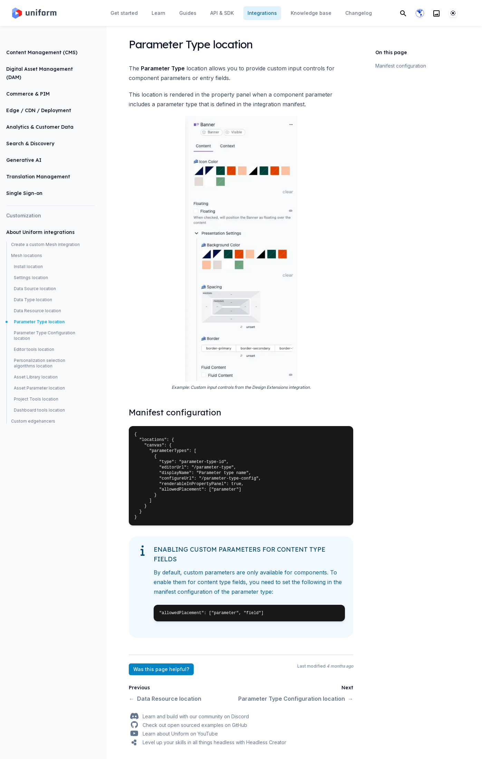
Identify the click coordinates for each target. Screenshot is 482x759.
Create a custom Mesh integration (45, 244)
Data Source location (35, 288)
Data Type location (33, 299)
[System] (453, 13)
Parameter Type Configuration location (44, 335)
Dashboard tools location (39, 410)
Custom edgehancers (33, 421)
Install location (28, 266)
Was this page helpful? (161, 669)
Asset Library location (36, 376)
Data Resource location (37, 310)
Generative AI (23, 160)
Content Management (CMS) (41, 52)
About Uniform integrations (40, 232)
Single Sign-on (24, 193)
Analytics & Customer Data (40, 127)
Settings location (31, 277)
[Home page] (34, 13)
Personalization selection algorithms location (39, 363)
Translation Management (38, 177)
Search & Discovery (30, 143)
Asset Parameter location (39, 388)
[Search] (403, 13)
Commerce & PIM (28, 94)
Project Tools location (36, 399)
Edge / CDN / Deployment (38, 110)
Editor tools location (34, 349)
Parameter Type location (39, 321)
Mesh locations (26, 255)
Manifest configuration (400, 66)
